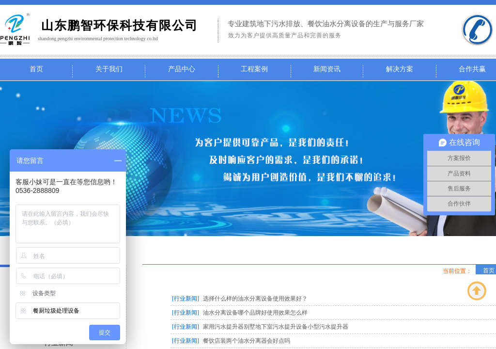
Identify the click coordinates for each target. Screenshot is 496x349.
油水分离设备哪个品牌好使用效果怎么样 (255, 312)
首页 (36, 69)
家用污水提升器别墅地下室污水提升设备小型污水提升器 (275, 326)
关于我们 (109, 69)
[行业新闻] (185, 298)
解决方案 (399, 69)
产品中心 (181, 69)
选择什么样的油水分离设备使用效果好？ (255, 298)
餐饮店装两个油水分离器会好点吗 (246, 340)
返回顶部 (477, 291)
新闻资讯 (327, 69)
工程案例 (254, 69)
